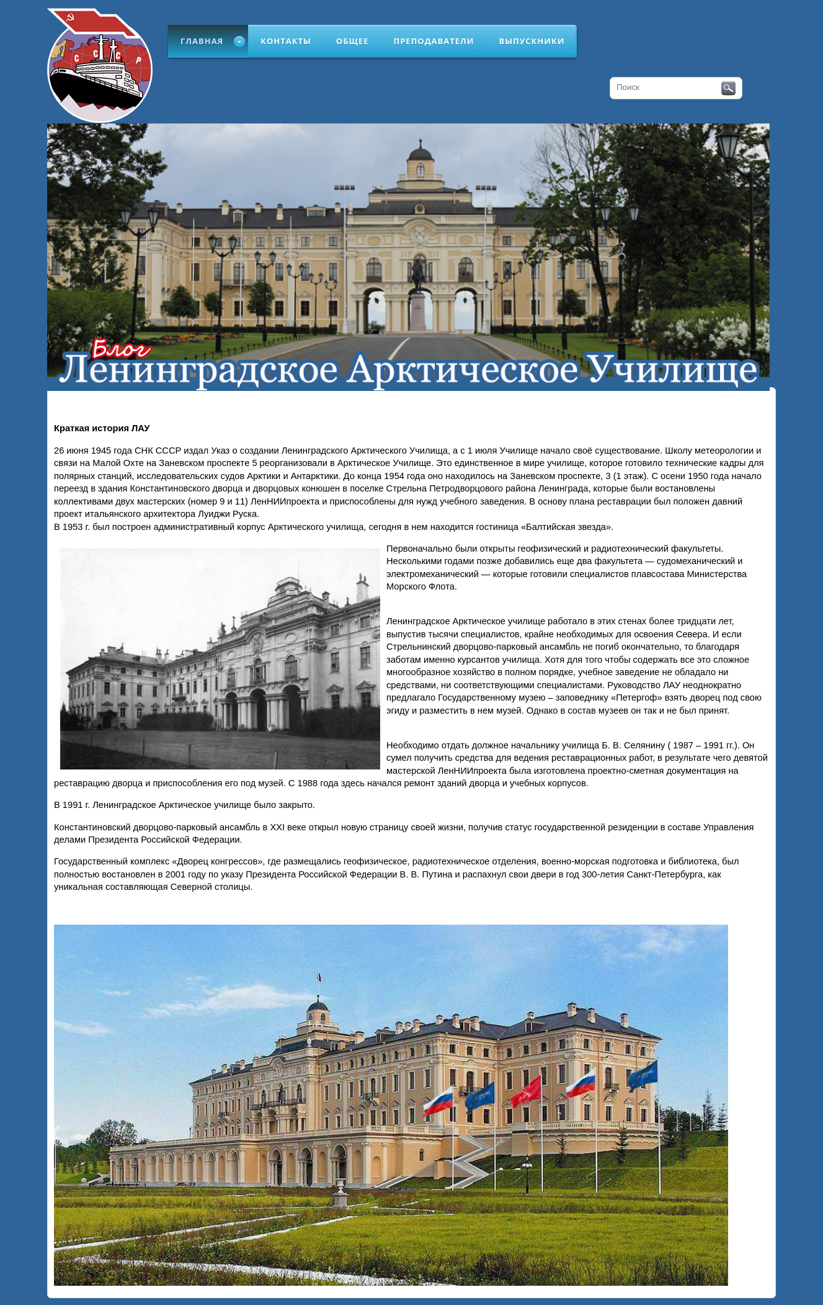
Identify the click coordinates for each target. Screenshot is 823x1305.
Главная (201, 41)
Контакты (285, 41)
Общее (352, 41)
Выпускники (531, 41)
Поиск (728, 88)
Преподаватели (434, 41)
